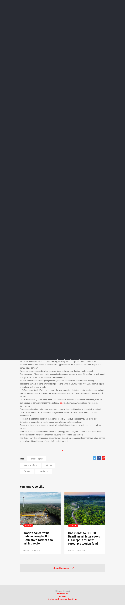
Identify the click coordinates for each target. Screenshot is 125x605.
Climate (73, 526)
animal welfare (30, 465)
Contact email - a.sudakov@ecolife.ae (62, 599)
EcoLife (26, 550)
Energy (28, 525)
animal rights (37, 458)
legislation (43, 471)
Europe (27, 471)
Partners (62, 596)
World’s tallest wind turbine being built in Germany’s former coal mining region (38, 538)
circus (49, 465)
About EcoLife (62, 594)
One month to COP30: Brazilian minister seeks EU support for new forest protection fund (84, 539)
